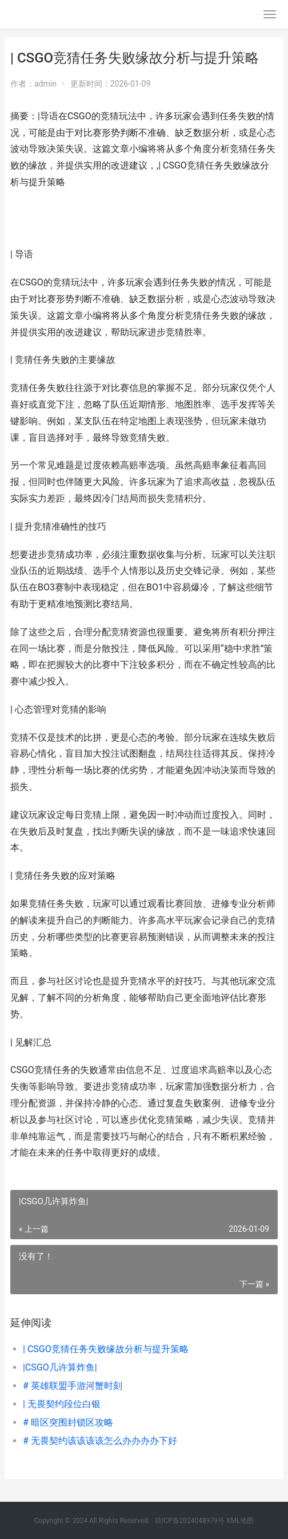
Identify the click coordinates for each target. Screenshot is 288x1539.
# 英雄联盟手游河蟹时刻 (72, 1385)
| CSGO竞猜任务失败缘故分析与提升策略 (106, 1349)
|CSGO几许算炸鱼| (60, 1367)
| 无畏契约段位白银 (62, 1404)
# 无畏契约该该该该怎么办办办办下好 (100, 1440)
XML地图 (240, 1521)
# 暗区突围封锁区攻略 (68, 1422)
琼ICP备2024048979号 (190, 1521)
